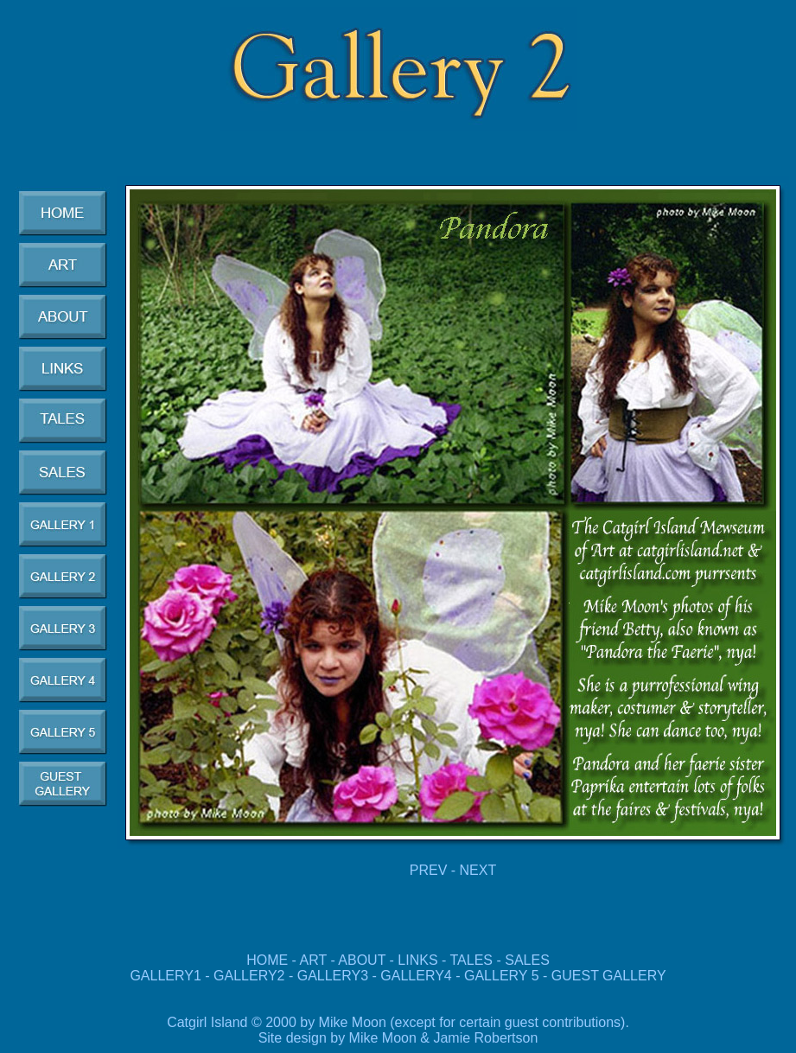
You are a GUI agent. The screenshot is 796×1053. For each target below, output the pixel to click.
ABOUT (361, 960)
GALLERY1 (165, 975)
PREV (429, 870)
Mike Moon (383, 1038)
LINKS (417, 960)
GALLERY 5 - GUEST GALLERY (565, 975)
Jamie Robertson (485, 1038)
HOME (267, 960)
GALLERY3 (332, 975)
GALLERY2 (248, 975)
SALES (527, 960)
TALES (472, 960)
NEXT (478, 870)
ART (313, 960)
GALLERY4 (415, 975)
